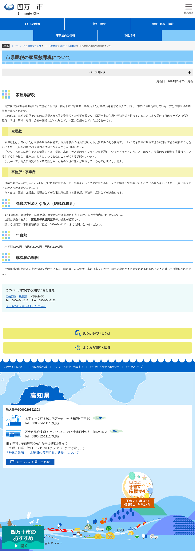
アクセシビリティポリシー (104, 366)
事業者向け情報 (65, 35)
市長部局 (11, 296)
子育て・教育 (98, 24)
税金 (62, 46)
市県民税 (72, 46)
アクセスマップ (134, 366)
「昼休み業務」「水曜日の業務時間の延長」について (42, 452)
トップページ (18, 46)
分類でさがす (35, 46)
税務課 (23, 296)
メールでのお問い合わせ (33, 461)
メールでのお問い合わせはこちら (26, 306)
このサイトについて (15, 366)
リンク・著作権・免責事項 (68, 366)
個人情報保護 (39, 366)
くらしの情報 (32, 24)
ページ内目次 (97, 72)
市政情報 (129, 35)
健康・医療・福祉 (162, 24)
